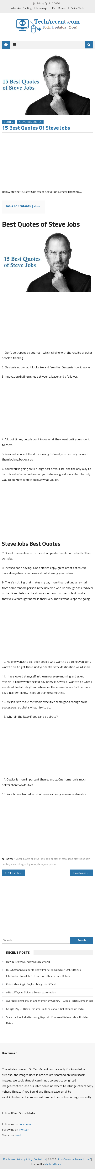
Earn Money (59, 8)
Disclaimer (9, 1159)
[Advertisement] (47, 162)
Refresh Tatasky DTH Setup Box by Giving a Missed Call (16, 873)
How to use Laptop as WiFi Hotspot (83, 873)
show (37, 206)
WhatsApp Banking (21, 8)
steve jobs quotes (46, 864)
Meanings (41, 8)
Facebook (25, 1124)
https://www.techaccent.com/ (74, 1159)
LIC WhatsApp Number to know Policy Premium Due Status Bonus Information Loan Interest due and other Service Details (43, 973)
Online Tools (77, 8)
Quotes (8, 122)
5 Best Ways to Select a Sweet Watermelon (31, 992)
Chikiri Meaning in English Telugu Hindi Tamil (31, 984)
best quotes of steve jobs (59, 859)
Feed (18, 1135)
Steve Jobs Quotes (30, 122)
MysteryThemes (54, 1164)
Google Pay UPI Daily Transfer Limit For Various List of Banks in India (45, 1009)
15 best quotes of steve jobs (29, 859)
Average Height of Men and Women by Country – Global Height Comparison (49, 1001)
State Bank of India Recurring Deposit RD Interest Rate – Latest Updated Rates (47, 1020)
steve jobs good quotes (23, 864)
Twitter (24, 1129)
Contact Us (40, 1159)
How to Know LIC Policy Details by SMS (28, 962)
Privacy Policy (24, 1159)
